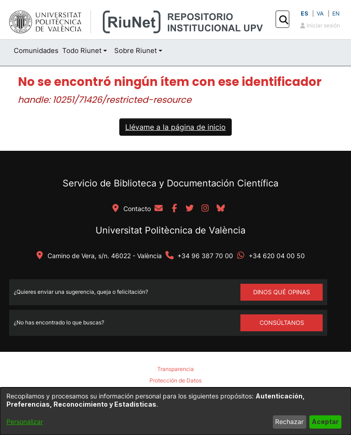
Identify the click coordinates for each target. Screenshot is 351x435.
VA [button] (320, 13)
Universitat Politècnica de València (170, 230)
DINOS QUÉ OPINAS (281, 292)
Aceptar (325, 421)
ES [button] (304, 13)
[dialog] (175, 411)
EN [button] (336, 13)
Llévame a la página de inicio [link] (175, 127)
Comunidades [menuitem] (36, 50)
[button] (283, 19)
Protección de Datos (175, 380)
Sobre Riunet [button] (135, 50)
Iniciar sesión (320, 25)
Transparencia (175, 369)
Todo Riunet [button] (81, 50)
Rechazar (289, 421)
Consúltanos (282, 322)
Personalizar (24, 421)
